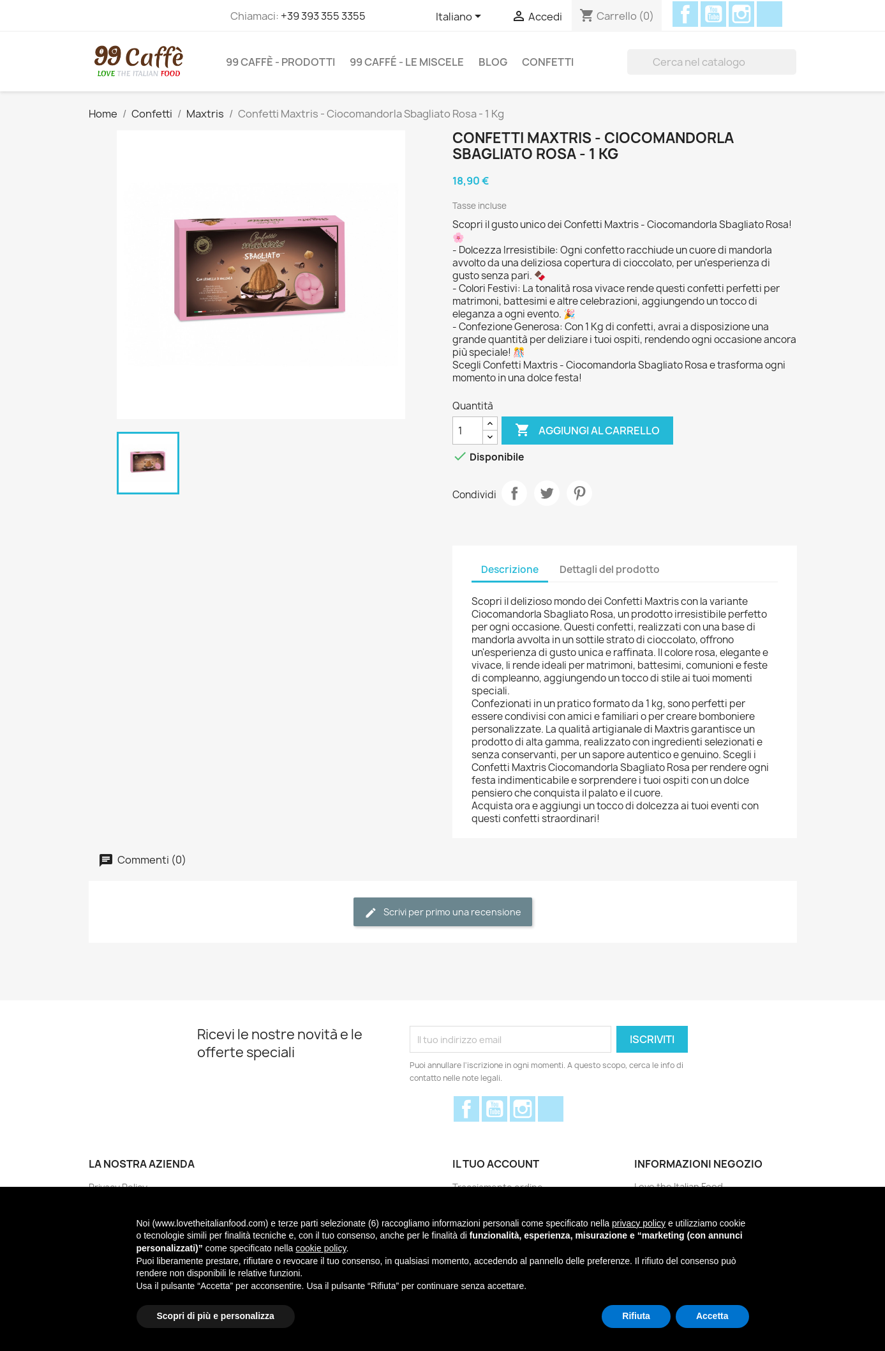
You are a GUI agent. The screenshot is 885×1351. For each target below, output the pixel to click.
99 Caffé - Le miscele (407, 62)
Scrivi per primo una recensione (442, 912)
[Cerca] (711, 62)
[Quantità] (467, 430)
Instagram (741, 14)
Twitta (547, 493)
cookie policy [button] (320, 1248)
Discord (769, 14)
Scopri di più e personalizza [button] (215, 1316)
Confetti (548, 62)
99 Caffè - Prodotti (280, 62)
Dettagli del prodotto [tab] (610, 569)
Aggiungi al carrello (587, 430)
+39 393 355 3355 (323, 16)
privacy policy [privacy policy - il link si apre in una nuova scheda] (639, 1223)
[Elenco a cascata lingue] (461, 17)
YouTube (713, 14)
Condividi (514, 493)
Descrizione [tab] (510, 569)
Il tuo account (495, 1164)
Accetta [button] (712, 1316)
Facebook (685, 14)
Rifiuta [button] (636, 1316)
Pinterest (579, 493)
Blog (493, 62)
